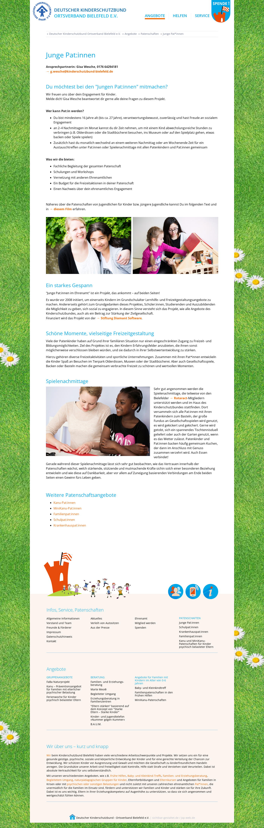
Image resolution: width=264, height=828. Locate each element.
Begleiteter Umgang (103, 694)
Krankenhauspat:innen (70, 525)
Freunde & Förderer (59, 627)
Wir (49, 755)
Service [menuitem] (202, 15)
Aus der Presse (100, 627)
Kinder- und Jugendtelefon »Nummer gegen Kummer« (108, 718)
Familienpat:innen (66, 514)
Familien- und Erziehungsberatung (185, 776)
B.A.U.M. (96, 724)
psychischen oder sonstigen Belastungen (93, 784)
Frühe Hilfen (118, 776)
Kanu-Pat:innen (64, 503)
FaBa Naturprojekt (58, 682)
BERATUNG (98, 677)
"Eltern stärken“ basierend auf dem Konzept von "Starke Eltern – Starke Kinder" (110, 709)
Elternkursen (168, 780)
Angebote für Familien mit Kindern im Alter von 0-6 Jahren (151, 680)
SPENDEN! (220, 11)
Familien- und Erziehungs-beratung (107, 683)
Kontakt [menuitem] (193, 589)
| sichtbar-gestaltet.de (164, 817)
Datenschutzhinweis (59, 636)
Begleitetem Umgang (60, 780)
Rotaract (180, 398)
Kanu (182, 641)
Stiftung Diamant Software (121, 318)
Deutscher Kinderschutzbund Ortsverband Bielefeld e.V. (85, 34)
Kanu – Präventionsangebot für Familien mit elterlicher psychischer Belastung (64, 689)
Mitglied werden (145, 623)
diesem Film (63, 209)
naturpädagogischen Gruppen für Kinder (101, 780)
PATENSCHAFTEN (190, 618)
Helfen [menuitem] (180, 15)
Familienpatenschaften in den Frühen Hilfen (154, 694)
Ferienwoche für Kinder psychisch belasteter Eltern (64, 698)
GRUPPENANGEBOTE (60, 677)
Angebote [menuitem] (155, 15)
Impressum (54, 632)
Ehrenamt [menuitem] (176, 589)
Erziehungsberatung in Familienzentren (105, 700)
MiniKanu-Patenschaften (150, 700)
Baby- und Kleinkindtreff (150, 688)
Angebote (131, 34)
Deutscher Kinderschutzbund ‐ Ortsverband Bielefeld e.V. (109, 817)
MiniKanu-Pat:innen (68, 508)
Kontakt (51, 641)
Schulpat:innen (64, 520)
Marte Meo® (99, 689)
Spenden (140, 627)
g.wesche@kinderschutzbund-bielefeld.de (81, 71)
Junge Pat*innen (173, 34)
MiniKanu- (199, 641)
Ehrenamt (141, 618)
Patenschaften (150, 34)
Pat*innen (201, 784)
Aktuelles (96, 618)
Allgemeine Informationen (63, 618)
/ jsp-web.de (187, 817)
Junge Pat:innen (189, 622)
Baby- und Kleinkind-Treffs (144, 776)
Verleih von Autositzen (105, 623)
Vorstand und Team (59, 623)
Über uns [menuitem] (210, 589)
